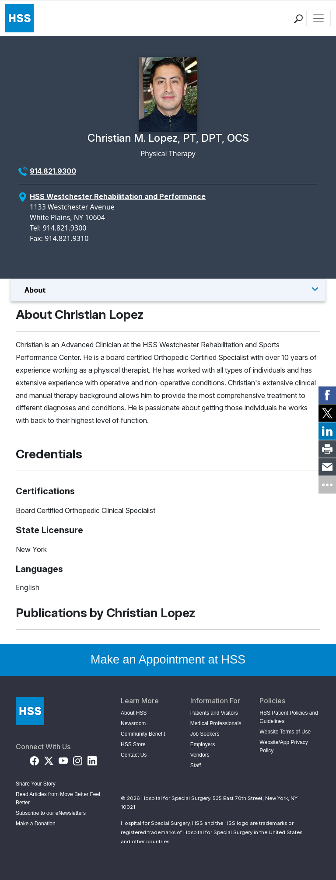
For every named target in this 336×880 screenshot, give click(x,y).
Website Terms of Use (285, 732)
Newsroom (133, 723)
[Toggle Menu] (168, 290)
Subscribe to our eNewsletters (51, 813)
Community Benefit (143, 734)
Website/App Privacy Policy (283, 746)
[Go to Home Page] (30, 711)
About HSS (134, 713)
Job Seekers (205, 734)
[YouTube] (63, 759)
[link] (327, 395)
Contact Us (134, 755)
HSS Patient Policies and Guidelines (288, 717)
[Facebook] (34, 759)
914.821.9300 (53, 171)
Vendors (200, 755)
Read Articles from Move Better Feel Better (58, 798)
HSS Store (133, 744)
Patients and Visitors (214, 713)
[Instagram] (77, 759)
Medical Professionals (216, 723)
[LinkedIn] (92, 759)
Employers (202, 744)
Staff (195, 765)
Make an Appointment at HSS (168, 659)
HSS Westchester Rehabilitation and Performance (118, 196)
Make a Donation (36, 824)
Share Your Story (36, 784)
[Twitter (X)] (48, 759)
